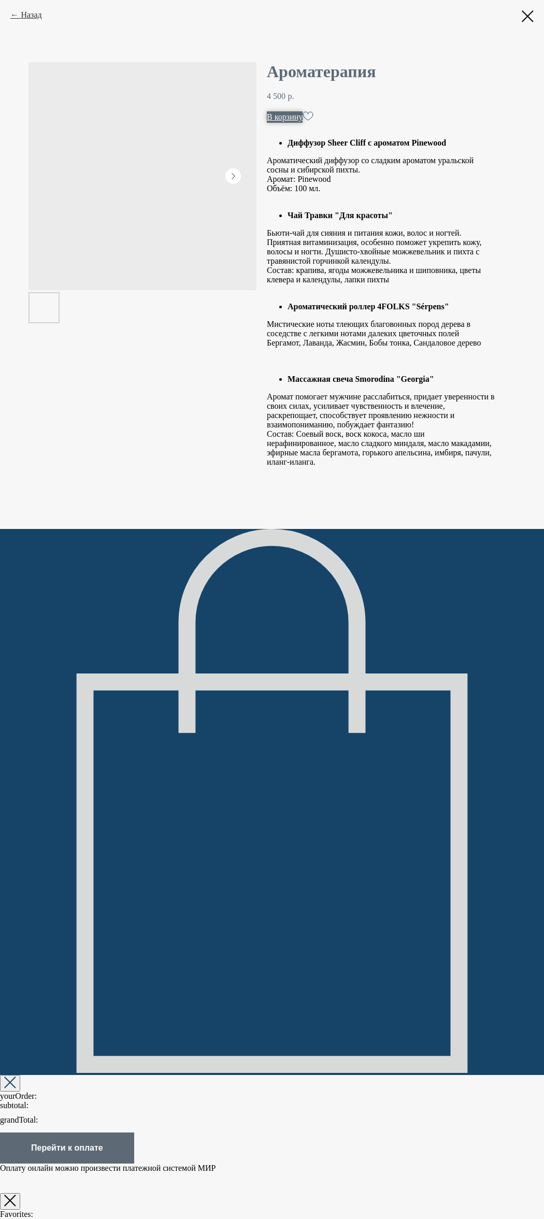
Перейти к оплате (67, 1147)
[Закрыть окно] (10, 1201)
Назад (31, 14)
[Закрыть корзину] (10, 1083)
